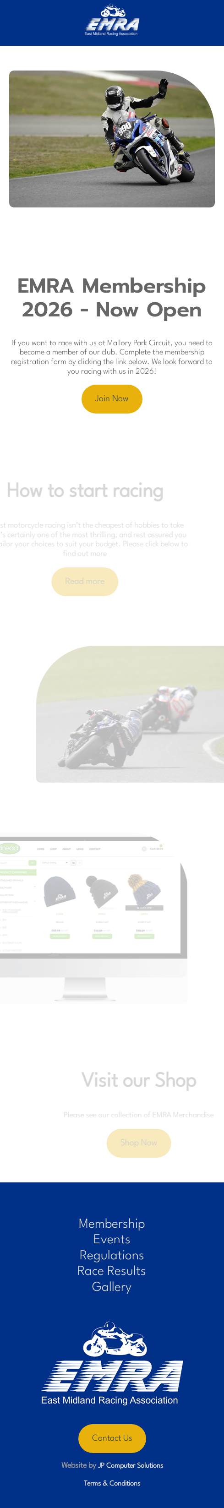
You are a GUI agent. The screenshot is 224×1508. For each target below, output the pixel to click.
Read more (79, 581)
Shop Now (145, 1143)
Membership (112, 1224)
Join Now (112, 399)
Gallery (111, 1287)
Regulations (112, 1256)
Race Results (111, 1271)
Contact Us (112, 1438)
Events (112, 1240)
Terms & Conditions (112, 1484)
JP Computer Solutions (130, 1466)
